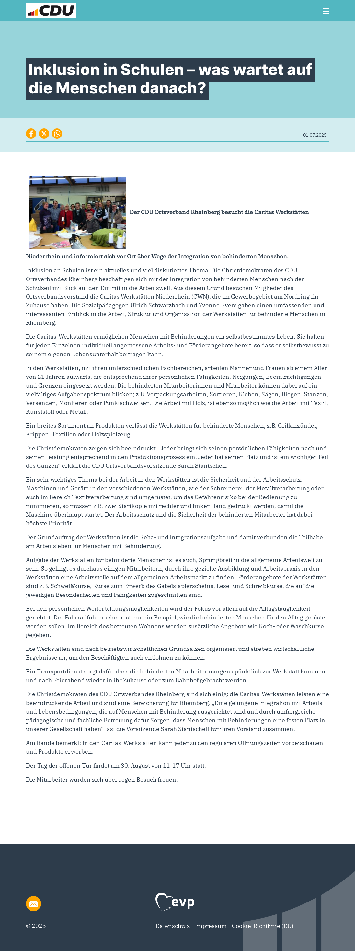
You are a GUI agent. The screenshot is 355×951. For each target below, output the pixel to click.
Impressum (211, 926)
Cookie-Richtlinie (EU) (262, 926)
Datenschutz (172, 926)
